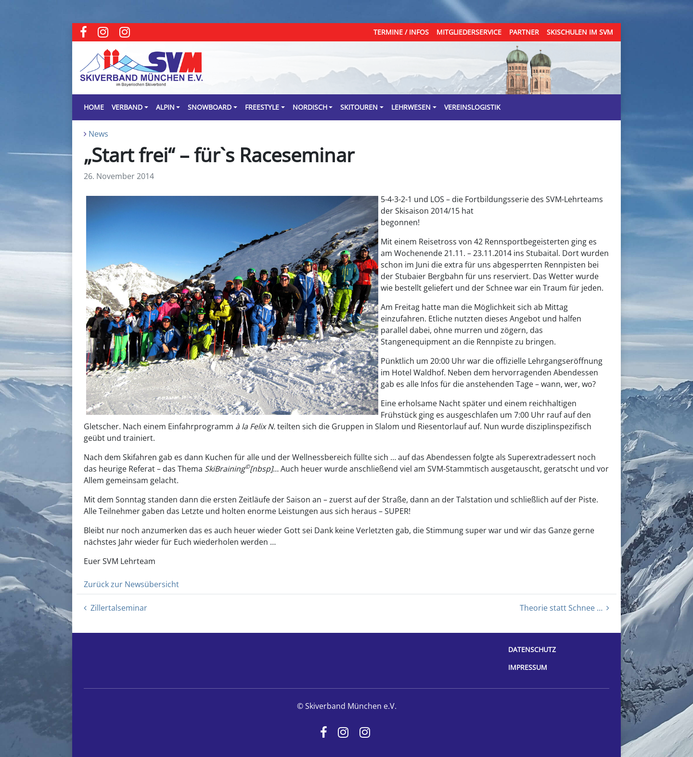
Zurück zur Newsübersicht (131, 584)
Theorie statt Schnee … (564, 608)
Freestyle (262, 107)
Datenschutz (532, 649)
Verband (127, 107)
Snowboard (209, 107)
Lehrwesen (411, 107)
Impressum (527, 667)
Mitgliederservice (468, 32)
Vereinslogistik (472, 107)
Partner (524, 32)
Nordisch (310, 107)
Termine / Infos (401, 32)
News (98, 133)
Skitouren (359, 107)
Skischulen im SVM (580, 32)
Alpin (165, 107)
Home (94, 107)
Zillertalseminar (115, 608)
